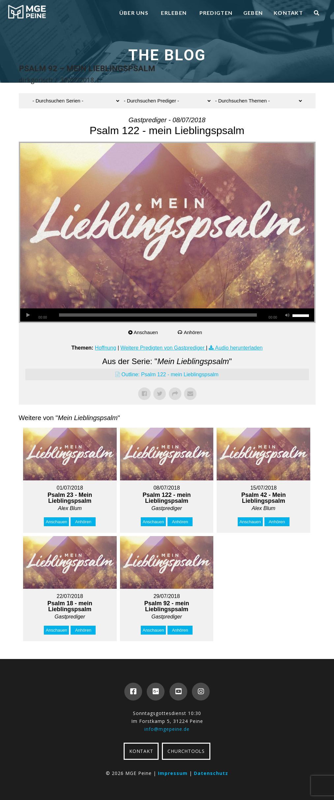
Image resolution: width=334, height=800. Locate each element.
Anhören (193, 332)
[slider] (158, 315)
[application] (167, 315)
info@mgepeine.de (167, 729)
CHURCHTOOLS (185, 751)
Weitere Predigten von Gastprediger (163, 348)
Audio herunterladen (238, 348)
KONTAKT (141, 751)
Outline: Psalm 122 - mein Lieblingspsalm (169, 374)
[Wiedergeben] (28, 315)
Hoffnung (105, 348)
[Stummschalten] (287, 315)
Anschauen (146, 332)
